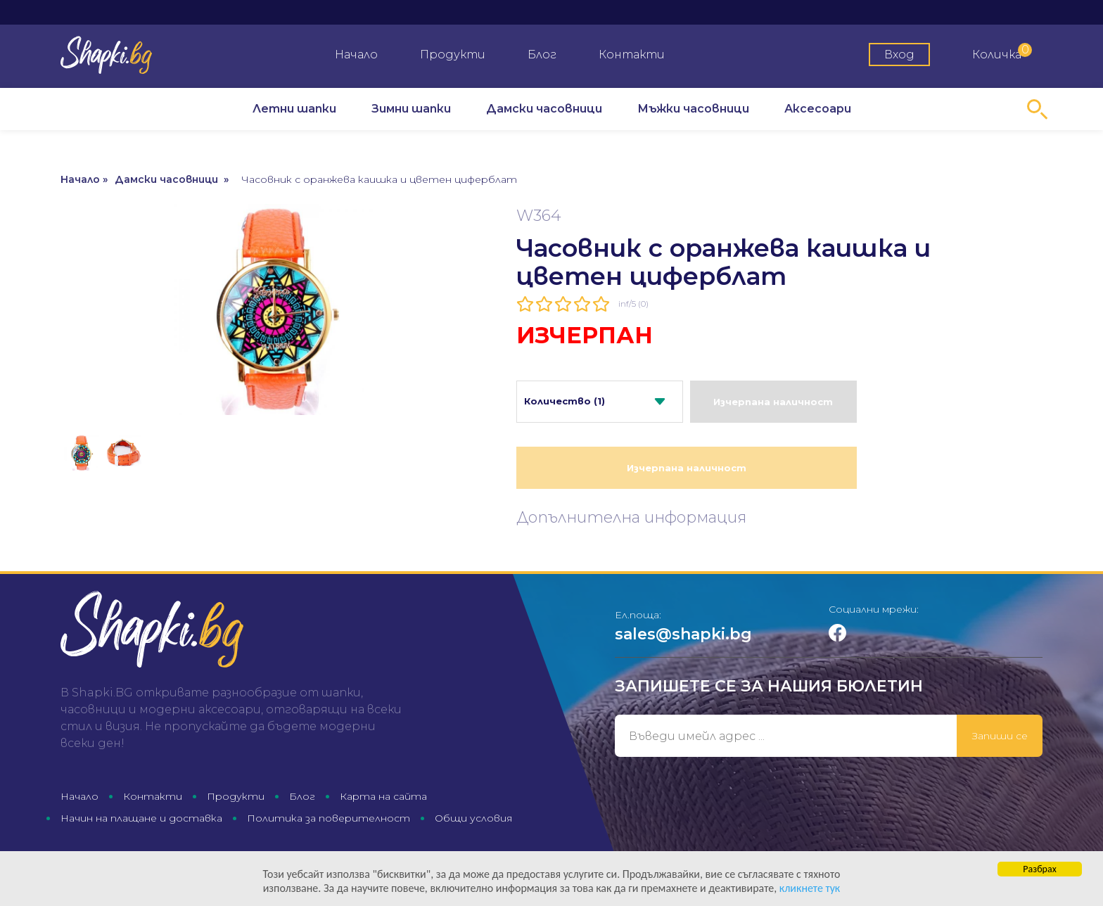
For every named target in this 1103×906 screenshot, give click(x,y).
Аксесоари (817, 108)
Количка (1002, 52)
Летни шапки (294, 108)
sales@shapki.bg (683, 634)
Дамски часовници (544, 108)
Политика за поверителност (328, 818)
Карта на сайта (383, 796)
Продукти (452, 54)
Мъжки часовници (693, 108)
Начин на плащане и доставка (141, 818)
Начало (356, 54)
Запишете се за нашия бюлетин (769, 686)
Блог (542, 54)
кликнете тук (721, 893)
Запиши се (1000, 735)
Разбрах (1039, 875)
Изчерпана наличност (773, 401)
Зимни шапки (411, 108)
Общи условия (473, 818)
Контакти (632, 54)
